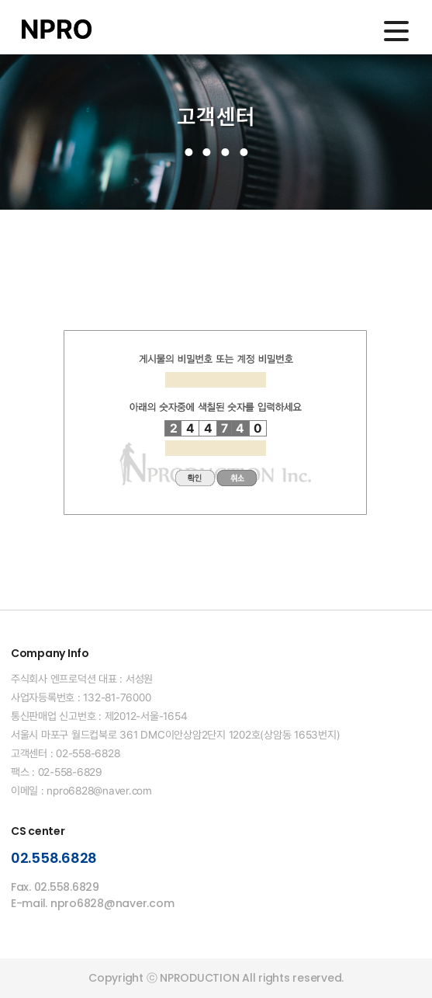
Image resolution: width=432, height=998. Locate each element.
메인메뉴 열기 (396, 31)
